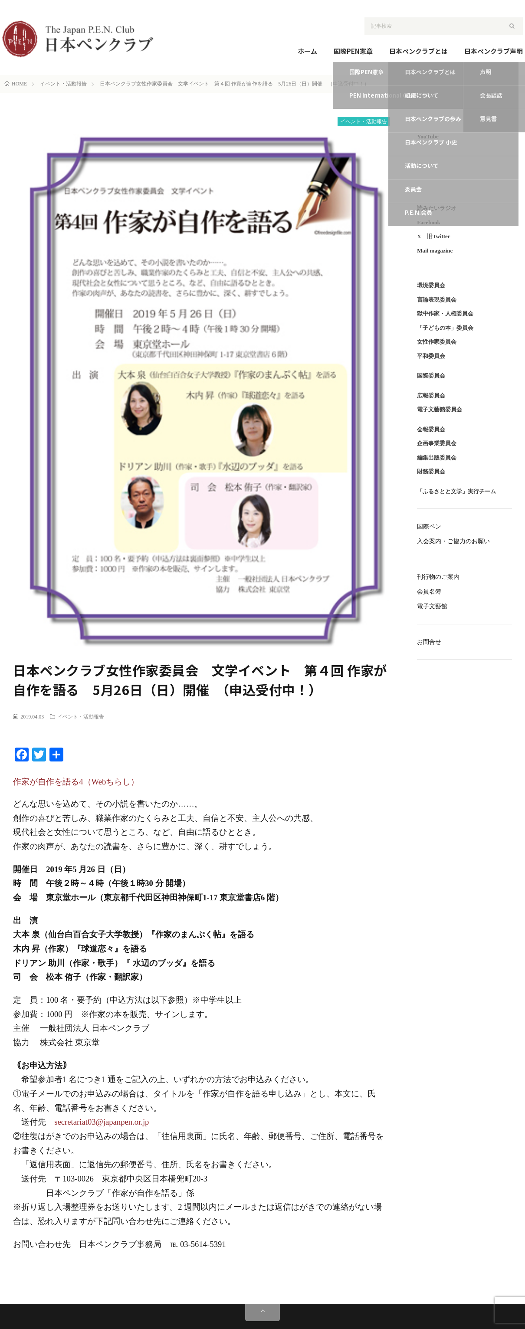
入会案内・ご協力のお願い (453, 541)
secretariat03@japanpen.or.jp (101, 1121)
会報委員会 (431, 429)
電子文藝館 (432, 606)
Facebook (428, 222)
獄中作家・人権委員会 (445, 313)
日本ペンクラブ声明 (493, 51)
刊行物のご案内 (438, 577)
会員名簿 (429, 591)
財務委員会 (431, 471)
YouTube (427, 136)
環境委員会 (431, 285)
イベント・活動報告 (363, 121)
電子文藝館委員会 (439, 409)
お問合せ (429, 642)
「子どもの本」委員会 (445, 328)
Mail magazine (435, 250)
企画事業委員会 (436, 443)
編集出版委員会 (436, 457)
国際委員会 (431, 375)
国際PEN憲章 (353, 51)
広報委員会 (431, 395)
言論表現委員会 (436, 299)
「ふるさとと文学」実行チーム (456, 491)
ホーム (307, 51)
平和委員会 (431, 356)
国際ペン (429, 526)
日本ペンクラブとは (418, 51)
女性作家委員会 (436, 341)
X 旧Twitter (433, 236)
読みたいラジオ (436, 208)
